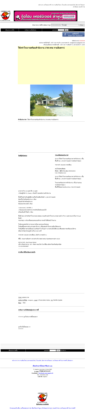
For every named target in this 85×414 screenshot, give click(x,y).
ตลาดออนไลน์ (71, 5)
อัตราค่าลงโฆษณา (47, 360)
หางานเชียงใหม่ (56, 5)
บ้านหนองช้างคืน (15, 408)
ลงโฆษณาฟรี (47, 5)
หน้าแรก (40, 5)
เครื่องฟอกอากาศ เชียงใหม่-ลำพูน (31, 408)
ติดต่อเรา (70, 360)
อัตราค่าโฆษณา (80, 5)
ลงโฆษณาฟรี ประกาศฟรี (60, 360)
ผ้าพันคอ (75, 7)
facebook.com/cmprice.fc (46, 373)
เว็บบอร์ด (64, 5)
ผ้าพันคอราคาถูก (47, 408)
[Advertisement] (51, 66)
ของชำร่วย (82, 7)
